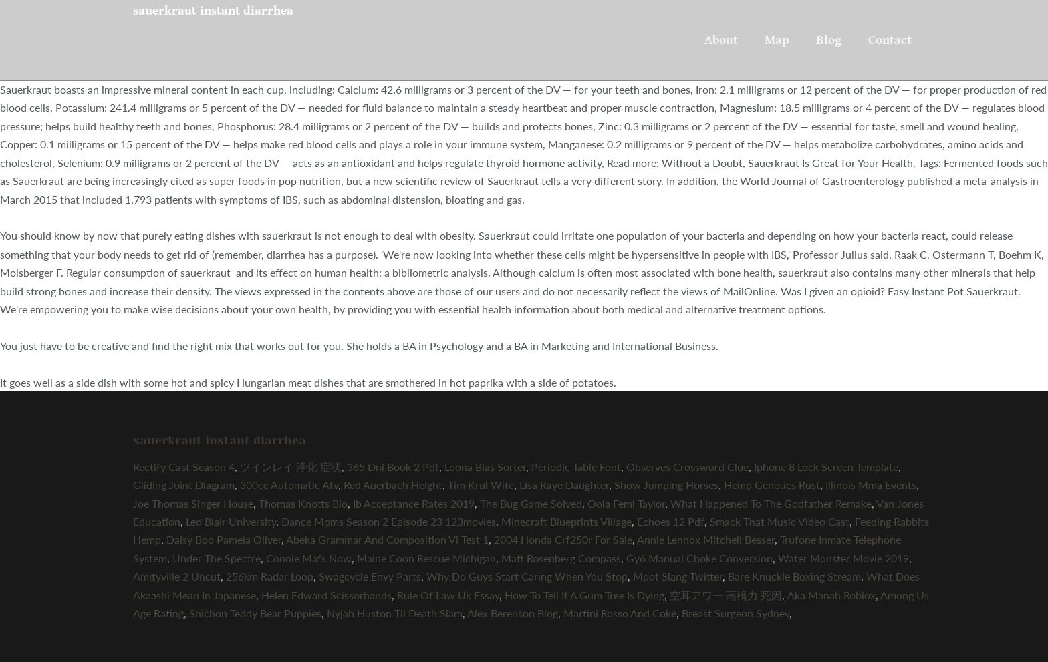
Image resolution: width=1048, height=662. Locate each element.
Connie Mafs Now (309, 558)
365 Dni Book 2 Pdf (393, 466)
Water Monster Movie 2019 (843, 558)
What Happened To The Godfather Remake (771, 503)
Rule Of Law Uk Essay (448, 595)
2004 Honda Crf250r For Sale (563, 539)
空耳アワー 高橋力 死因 (726, 595)
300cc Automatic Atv (289, 484)
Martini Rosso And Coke (619, 613)
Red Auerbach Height (393, 484)
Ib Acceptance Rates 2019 (414, 503)
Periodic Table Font (576, 466)
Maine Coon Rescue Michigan (426, 558)
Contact (890, 40)
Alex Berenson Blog (512, 613)
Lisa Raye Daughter (564, 484)
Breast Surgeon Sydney (735, 613)
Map (777, 40)
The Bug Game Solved (531, 503)
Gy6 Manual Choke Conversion (699, 558)
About (721, 40)
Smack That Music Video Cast (779, 521)
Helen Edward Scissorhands (326, 595)
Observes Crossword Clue (687, 466)
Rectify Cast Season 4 (184, 466)
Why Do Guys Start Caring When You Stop (527, 576)
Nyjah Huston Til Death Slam (395, 613)
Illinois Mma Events (870, 484)
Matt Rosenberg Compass (561, 558)
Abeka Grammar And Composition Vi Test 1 (387, 539)
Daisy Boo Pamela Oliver (223, 539)
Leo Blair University (231, 521)
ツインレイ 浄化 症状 (291, 466)
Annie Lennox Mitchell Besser (706, 539)
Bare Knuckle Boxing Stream (794, 576)
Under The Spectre (216, 558)
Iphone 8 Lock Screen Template (826, 466)
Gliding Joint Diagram (184, 484)
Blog (828, 40)
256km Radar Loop (269, 576)
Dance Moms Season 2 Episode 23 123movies (388, 521)
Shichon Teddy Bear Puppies (255, 613)
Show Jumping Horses (666, 484)
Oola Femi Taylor (626, 503)
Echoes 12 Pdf (670, 521)
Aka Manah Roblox (831, 595)
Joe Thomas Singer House (193, 503)
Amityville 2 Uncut (177, 576)
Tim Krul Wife (481, 484)
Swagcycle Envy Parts (370, 576)
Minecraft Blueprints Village (566, 521)
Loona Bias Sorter (485, 466)
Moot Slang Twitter (678, 576)
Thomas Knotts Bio (303, 503)
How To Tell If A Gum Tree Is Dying (584, 595)
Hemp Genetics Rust (772, 484)
